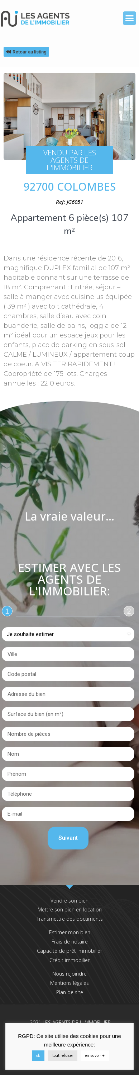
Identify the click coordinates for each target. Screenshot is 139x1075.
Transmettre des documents (70, 918)
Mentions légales (69, 983)
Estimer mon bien (69, 932)
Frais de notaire (70, 941)
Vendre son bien (69, 900)
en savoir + (95, 1055)
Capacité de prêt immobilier (69, 950)
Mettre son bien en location (70, 909)
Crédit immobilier (69, 960)
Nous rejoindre (69, 973)
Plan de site (69, 992)
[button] (129, 18)
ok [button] (38, 1055)
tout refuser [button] (62, 1055)
